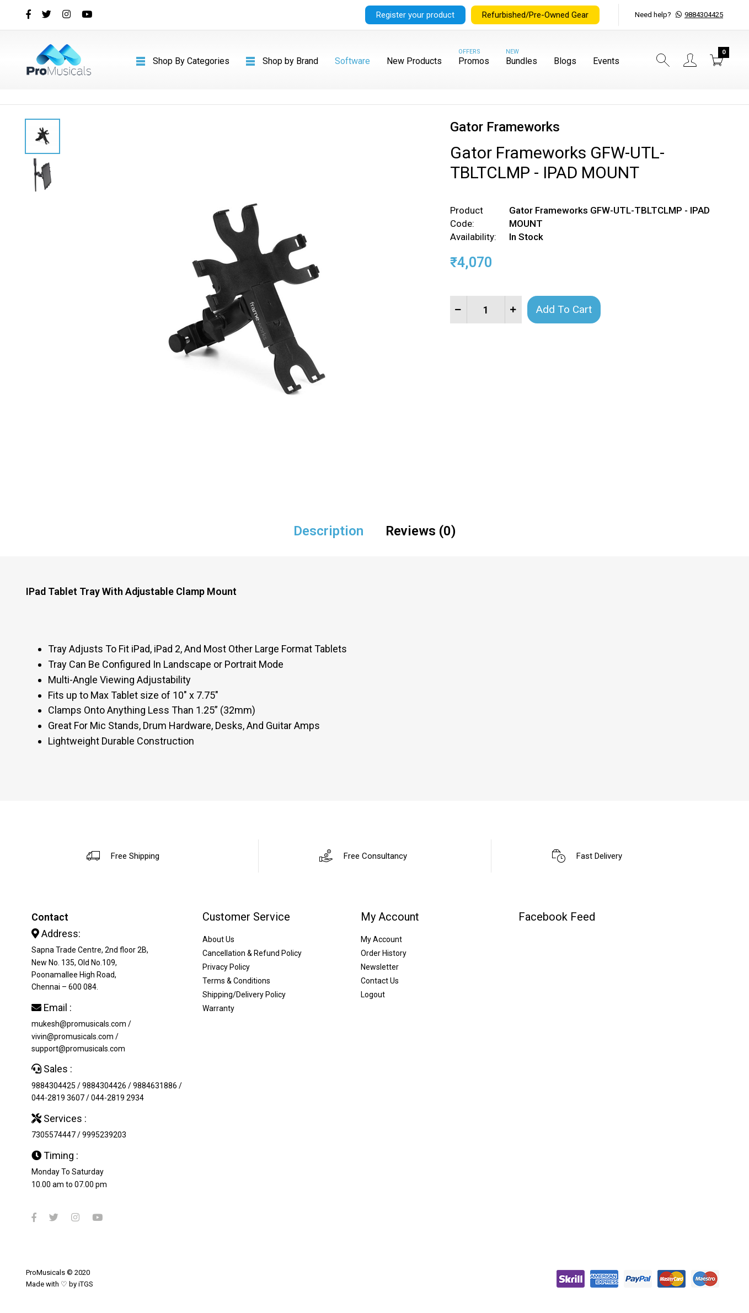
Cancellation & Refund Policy (252, 953)
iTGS (85, 1284)
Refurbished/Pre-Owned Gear (535, 15)
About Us (218, 939)
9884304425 (703, 14)
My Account (381, 939)
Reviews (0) (421, 531)
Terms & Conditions (236, 980)
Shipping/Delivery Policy (244, 994)
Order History (383, 953)
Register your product (415, 15)
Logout (373, 994)
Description (328, 531)
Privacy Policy (226, 967)
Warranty (218, 1008)
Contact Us (380, 980)
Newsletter (380, 967)
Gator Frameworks (505, 127)
